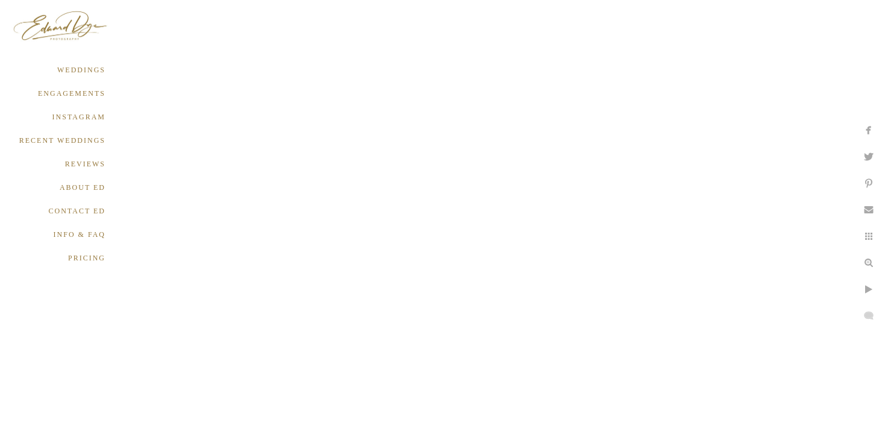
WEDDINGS (81, 70)
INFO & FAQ (79, 234)
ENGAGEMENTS (71, 93)
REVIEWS (85, 164)
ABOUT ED (82, 187)
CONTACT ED (77, 211)
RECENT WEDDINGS (62, 140)
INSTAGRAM (78, 117)
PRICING (86, 258)
